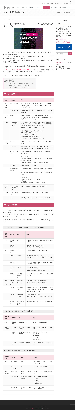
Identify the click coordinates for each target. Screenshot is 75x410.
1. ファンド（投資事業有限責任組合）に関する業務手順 (20, 83)
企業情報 (24, 7)
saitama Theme (38, 408)
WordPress (33, 408)
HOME (58, 12)
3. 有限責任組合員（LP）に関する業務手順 (17, 87)
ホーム (18, 7)
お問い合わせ (38, 7)
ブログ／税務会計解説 (65, 7)
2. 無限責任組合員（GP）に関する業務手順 (17, 85)
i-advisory (14, 19)
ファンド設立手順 (9, 80)
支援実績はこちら (61, 39)
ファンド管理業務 (9, 81)
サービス (46, 7)
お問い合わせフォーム (62, 62)
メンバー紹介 (54, 7)
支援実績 (31, 7)
